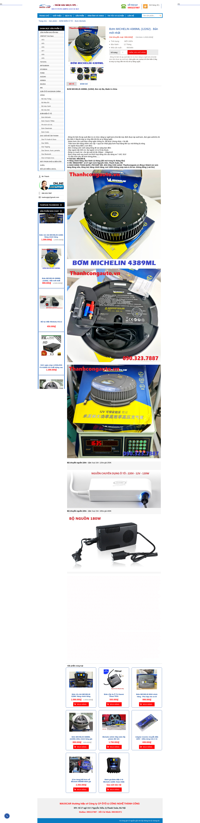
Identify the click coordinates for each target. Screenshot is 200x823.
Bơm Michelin (80, 21)
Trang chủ (43, 21)
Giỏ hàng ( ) (154, 5)
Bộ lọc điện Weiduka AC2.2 (51, 332)
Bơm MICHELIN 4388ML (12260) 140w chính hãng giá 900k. (81, 739)
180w (102, 511)
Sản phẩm (53, 21)
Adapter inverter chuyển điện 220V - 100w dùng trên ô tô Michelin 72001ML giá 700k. (146, 739)
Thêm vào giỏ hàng (137, 52)
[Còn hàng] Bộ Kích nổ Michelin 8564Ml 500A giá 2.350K (81, 781)
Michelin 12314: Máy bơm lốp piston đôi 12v (113, 738)
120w (102, 463)
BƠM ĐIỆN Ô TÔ (66, 21)
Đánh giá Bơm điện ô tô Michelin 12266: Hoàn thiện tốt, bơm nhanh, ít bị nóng (114, 782)
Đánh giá (84, 84)
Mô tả (71, 84)
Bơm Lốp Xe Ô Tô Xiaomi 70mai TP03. (114, 695)
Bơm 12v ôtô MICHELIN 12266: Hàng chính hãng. (51, 246)
